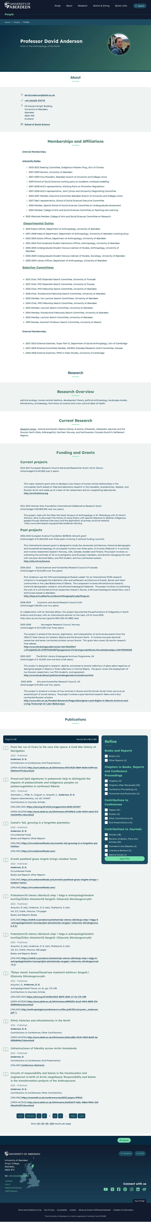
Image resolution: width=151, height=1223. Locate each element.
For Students (121, 1155)
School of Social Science (37, 124)
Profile (26, 22)
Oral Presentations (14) (120, 822)
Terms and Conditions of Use (29, 1211)
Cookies (73, 1211)
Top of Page (139, 1202)
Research (84, 5)
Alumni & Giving (102, 5)
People (10, 14)
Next (74, 1116)
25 (42, 1124)
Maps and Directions (13, 1189)
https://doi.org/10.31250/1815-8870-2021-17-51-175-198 (56, 997)
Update (123, 1141)
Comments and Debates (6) (123, 846)
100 (52, 1124)
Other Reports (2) (118, 760)
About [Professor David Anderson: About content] (75, 77)
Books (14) (114, 756)
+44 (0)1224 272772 (35, 101)
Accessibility (62, 1211)
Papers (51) (114, 810)
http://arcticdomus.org (36, 493)
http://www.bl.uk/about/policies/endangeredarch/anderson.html (58, 675)
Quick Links (122, 5)
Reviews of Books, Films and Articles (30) (123, 841)
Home (7, 22)
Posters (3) (114, 814)
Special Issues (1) (118, 855)
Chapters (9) (115, 781)
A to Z (7, 1186)
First (22, 1116)
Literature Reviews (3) (120, 850)
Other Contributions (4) (121, 818)
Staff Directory (11, 1192)
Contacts (8, 1182)
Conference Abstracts (32, 1065)
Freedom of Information (123, 1211)
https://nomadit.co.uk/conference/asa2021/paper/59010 (51, 1097)
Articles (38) (115, 835)
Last (81, 1116)
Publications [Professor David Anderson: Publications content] (75, 719)
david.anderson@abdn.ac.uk (40, 95)
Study (59, 5)
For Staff (138, 1155)
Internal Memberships (34, 152)
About (70, 5)
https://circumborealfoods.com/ (38, 851)
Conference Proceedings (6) (123, 789)
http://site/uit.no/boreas (37, 561)
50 (47, 1124)
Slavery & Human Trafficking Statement (95, 1211)
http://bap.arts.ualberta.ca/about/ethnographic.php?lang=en (56, 596)
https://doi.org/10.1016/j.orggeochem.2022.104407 (54, 807)
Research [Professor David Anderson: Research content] (75, 373)
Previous (31, 1116)
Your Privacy (49, 1211)
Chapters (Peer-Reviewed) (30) (124, 785)
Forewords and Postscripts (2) (124, 793)
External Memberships (34, 331)
